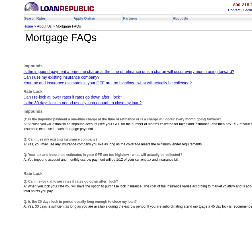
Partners (130, 18)
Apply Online (84, 18)
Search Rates (35, 18)
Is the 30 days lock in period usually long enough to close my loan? (83, 103)
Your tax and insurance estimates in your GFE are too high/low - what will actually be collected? (108, 83)
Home (28, 26)
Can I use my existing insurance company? (62, 77)
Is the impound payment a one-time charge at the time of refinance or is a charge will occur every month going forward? (129, 71)
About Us (180, 18)
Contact (234, 10)
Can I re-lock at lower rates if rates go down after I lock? (73, 97)
